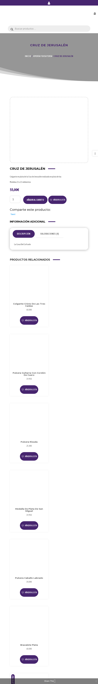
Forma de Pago (18, 658)
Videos (15, 612)
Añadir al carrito (35, 200)
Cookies (15, 635)
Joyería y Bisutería (42, 56)
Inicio (28, 56)
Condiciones (17, 640)
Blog (14, 608)
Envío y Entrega (19, 663)
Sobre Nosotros (19, 603)
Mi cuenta (49, 3)
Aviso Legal (17, 626)
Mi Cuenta (16, 653)
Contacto (16, 668)
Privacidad (16, 631)
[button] (57, 200)
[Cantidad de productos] (15, 199)
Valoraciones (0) (49, 233)
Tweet (13, 214)
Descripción (23, 233)
